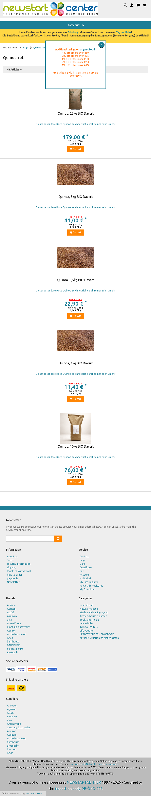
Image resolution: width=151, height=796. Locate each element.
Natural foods (78, 764)
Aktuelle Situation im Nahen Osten (99, 638)
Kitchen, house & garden (93, 616)
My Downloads (88, 589)
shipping (11, 567)
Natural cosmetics (96, 764)
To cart (75, 149)
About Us (12, 556)
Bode (10, 753)
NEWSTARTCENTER (84, 782)
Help (82, 560)
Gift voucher (87, 630)
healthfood (86, 605)
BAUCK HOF (13, 645)
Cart (82, 571)
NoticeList (85, 578)
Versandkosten (34, 793)
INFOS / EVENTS (89, 627)
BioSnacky (13, 652)
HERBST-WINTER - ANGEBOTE (97, 634)
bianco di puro (15, 649)
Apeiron (11, 630)
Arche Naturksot (16, 634)
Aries (10, 638)
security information (19, 563)
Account (84, 574)
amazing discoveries (18, 627)
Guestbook (86, 567)
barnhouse (13, 641)
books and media (89, 619)
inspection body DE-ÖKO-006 (78, 788)
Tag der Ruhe (123, 32)
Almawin (12, 616)
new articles (86, 623)
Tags (26, 47)
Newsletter (13, 582)
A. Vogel (11, 605)
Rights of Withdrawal (19, 571)
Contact (84, 556)
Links (82, 563)
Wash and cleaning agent (94, 612)
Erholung (73, 32)
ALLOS (10, 612)
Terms (10, 560)
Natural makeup (89, 608)
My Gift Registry (89, 582)
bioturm (11, 749)
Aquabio (12, 734)
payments (12, 578)
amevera (113, 764)
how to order (14, 574)
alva (9, 619)
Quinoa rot (39, 47)
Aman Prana (14, 623)
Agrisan (11, 608)
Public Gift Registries (91, 585)
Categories (76, 25)
